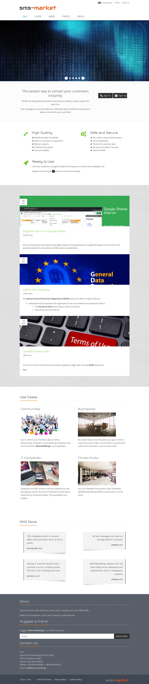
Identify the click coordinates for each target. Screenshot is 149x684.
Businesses (87, 409)
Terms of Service (44, 679)
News (52, 16)
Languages (106, 2)
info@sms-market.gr (35, 667)
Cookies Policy (76, 679)
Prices (66, 16)
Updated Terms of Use (36, 351)
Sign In (125, 2)
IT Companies (31, 457)
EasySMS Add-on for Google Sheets (44, 231)
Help (117, 2)
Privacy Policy (60, 679)
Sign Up (120, 95)
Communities (30, 409)
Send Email (121, 636)
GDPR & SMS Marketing (36, 289)
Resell (81, 16)
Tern (29, 679)
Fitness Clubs (88, 457)
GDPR (38, 16)
